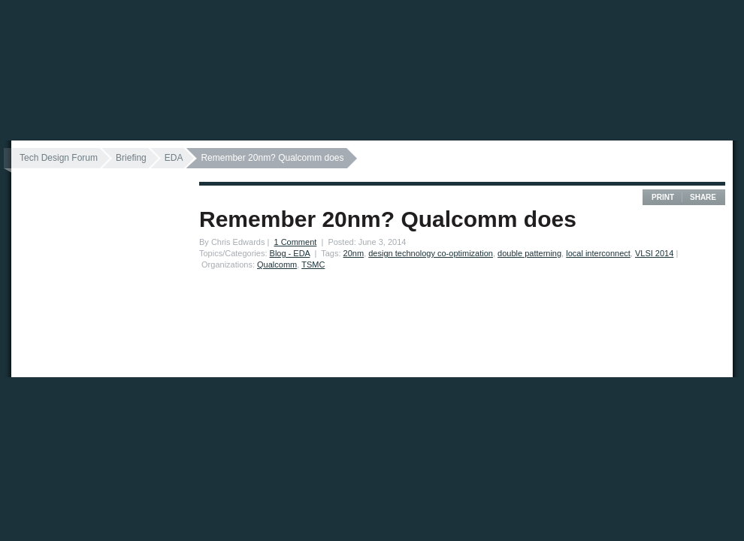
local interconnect (598, 253)
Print (663, 197)
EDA (174, 158)
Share (703, 197)
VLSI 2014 (654, 253)
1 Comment (295, 241)
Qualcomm (277, 264)
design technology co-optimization (430, 253)
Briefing (131, 158)
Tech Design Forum (59, 158)
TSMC (313, 264)
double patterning (529, 253)
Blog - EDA (290, 253)
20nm (353, 253)
